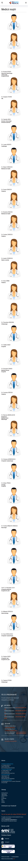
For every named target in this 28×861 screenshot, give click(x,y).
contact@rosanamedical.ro (11, 819)
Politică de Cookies (5, 856)
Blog (2, 799)
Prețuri (2, 797)
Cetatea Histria (4, 793)
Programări (3, 798)
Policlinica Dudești (6, 835)
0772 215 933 (18, 716)
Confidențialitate (15, 856)
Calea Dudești (4, 795)
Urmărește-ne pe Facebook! (8, 806)
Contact (3, 802)
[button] (2, 2)
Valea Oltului (4, 794)
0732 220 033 (18, 713)
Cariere (3, 801)
